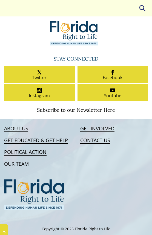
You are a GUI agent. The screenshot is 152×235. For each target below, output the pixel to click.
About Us (16, 129)
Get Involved (97, 129)
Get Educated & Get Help (36, 140)
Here (109, 110)
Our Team (16, 164)
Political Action (25, 152)
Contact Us (95, 140)
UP (4, 232)
